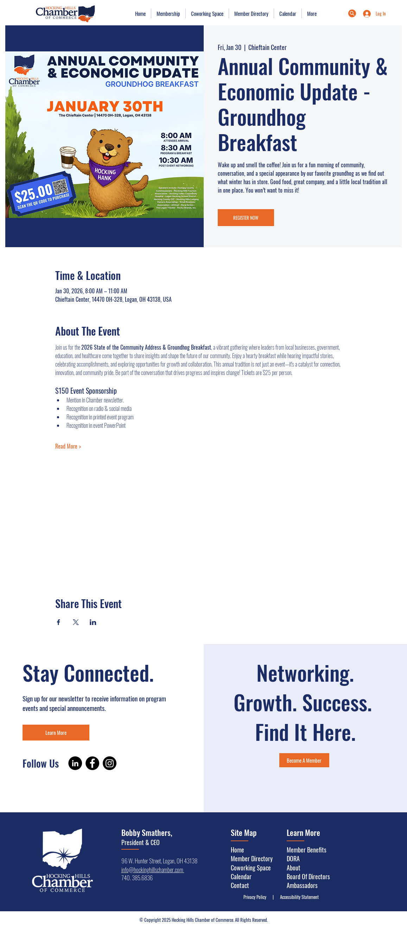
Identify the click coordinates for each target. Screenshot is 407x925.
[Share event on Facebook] (58, 622)
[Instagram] (109, 763)
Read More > (68, 446)
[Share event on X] (75, 622)
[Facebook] (92, 763)
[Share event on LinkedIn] (93, 622)
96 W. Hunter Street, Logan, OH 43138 (159, 860)
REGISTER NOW (245, 217)
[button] (168, 13)
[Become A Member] (304, 760)
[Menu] (352, 13)
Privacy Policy (256, 896)
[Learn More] (56, 732)
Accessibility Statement (298, 896)
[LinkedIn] (75, 763)
